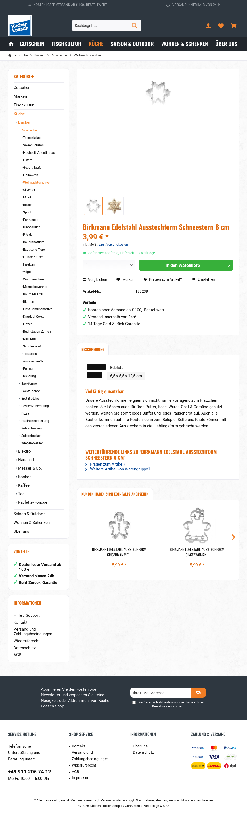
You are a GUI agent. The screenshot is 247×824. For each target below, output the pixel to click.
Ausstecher (28, 130)
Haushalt (25, 459)
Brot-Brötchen (30, 398)
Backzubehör (30, 391)
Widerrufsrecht (27, 641)
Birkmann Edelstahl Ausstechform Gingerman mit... (119, 552)
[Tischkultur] (66, 44)
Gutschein (22, 87)
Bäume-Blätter (32, 294)
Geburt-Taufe (31, 167)
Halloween (30, 175)
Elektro (24, 451)
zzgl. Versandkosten (113, 244)
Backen (24, 122)
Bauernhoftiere (33, 242)
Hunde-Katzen (33, 257)
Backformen (29, 384)
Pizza (24, 413)
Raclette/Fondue (32, 502)
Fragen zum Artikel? (163, 279)
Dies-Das (29, 339)
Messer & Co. (29, 468)
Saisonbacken (30, 436)
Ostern (27, 160)
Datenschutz (25, 647)
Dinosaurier (31, 227)
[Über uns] (226, 44)
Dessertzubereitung (34, 406)
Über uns (21, 531)
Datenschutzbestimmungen (164, 702)
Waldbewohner (33, 279)
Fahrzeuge (30, 220)
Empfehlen (203, 279)
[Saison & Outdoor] (132, 44)
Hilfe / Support (27, 615)
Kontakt (20, 622)
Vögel (26, 272)
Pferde (27, 235)
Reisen (27, 205)
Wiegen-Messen (32, 443)
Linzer (27, 324)
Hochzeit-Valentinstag (38, 153)
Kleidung (29, 376)
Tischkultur (24, 105)
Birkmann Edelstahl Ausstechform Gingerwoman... (197, 552)
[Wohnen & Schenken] (185, 44)
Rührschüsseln (31, 428)
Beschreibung (92, 349)
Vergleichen (95, 280)
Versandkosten (111, 800)
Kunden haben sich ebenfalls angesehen (115, 494)
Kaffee (23, 485)
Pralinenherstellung (34, 421)
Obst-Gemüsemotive (37, 309)
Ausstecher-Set (33, 361)
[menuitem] (233, 25)
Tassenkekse (31, 138)
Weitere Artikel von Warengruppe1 (117, 469)
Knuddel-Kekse (33, 316)
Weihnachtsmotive (35, 182)
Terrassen (29, 354)
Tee (20, 493)
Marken (20, 96)
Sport (26, 212)
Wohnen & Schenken (32, 522)
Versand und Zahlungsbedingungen (33, 631)
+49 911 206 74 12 (29, 772)
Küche (19, 113)
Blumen (28, 302)
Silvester (28, 190)
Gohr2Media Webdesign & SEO (147, 806)
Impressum (81, 778)
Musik (27, 197)
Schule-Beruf (31, 346)
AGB (17, 654)
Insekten (28, 264)
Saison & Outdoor (29, 513)
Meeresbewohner (34, 287)
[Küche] (96, 44)
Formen (28, 369)
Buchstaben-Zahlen (36, 331)
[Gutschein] (32, 44)
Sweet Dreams (33, 145)
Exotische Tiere (33, 249)
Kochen (24, 476)
